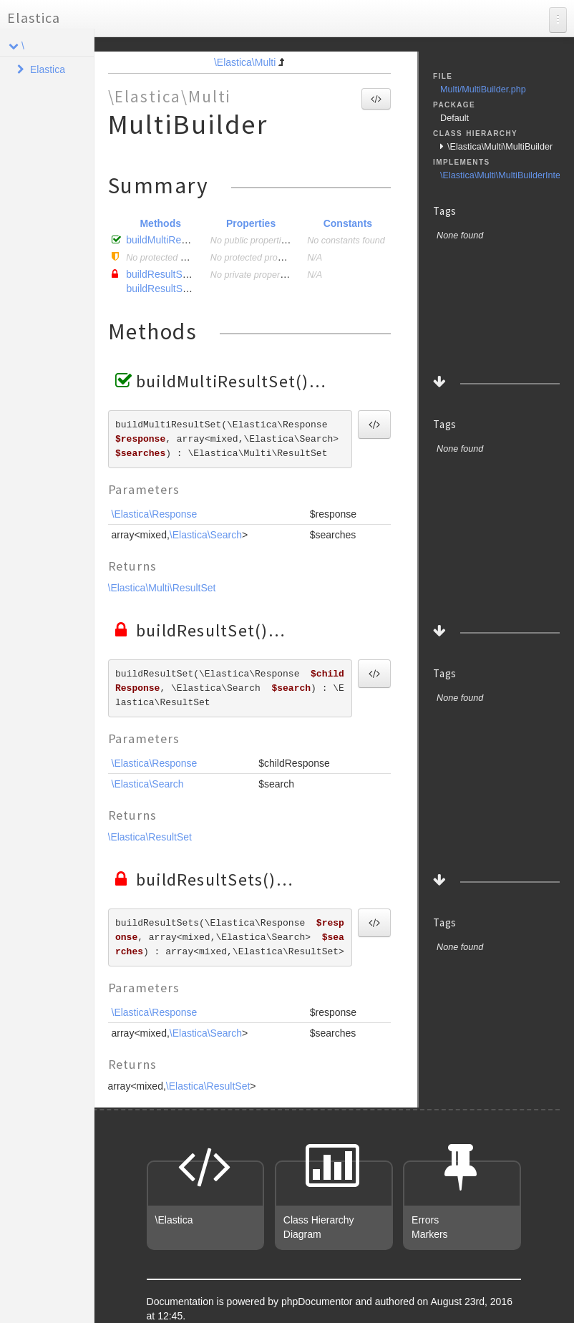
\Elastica (174, 1220)
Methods (160, 223)
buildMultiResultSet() (172, 240)
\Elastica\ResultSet (150, 837)
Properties (251, 223)
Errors (425, 1220)
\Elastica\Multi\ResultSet (162, 587)
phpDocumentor (318, 1301)
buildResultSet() (162, 274)
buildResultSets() (165, 288)
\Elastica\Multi (245, 62)
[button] (376, 99)
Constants (348, 223)
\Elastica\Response (155, 514)
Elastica (33, 17)
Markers (430, 1234)
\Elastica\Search (206, 535)
